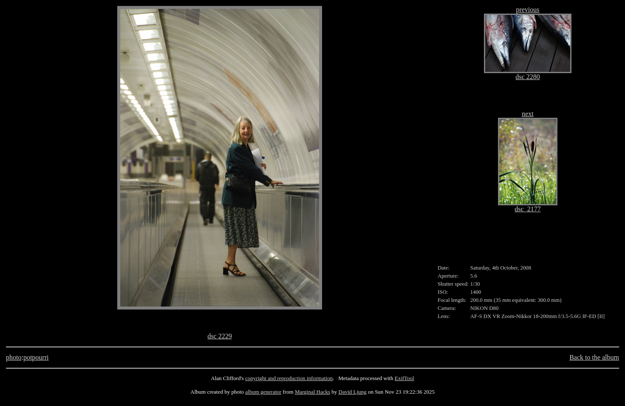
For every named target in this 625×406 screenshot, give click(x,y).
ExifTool (404, 378)
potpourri (36, 357)
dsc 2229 (219, 336)
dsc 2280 (527, 76)
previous (527, 9)
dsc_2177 (527, 209)
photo (13, 357)
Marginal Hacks (312, 392)
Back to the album (594, 357)
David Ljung (353, 392)
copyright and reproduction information (289, 378)
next (528, 113)
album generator (263, 392)
